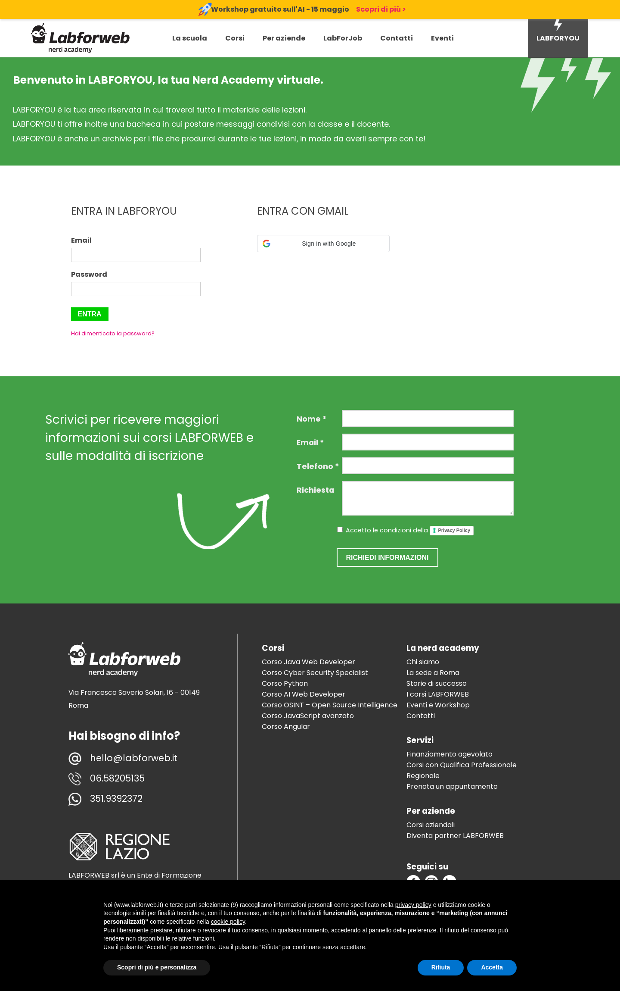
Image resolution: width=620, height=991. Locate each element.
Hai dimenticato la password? (113, 333)
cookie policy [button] (228, 921)
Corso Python (285, 683)
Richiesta (315, 490)
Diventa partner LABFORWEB (455, 836)
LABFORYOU (558, 38)
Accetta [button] (492, 967)
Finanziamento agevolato (449, 754)
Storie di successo (436, 683)
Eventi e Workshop (438, 705)
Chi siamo (422, 662)
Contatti (396, 38)
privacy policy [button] (413, 904)
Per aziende (284, 38)
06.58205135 (117, 778)
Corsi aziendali (430, 825)
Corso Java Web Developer (308, 662)
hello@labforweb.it (133, 758)
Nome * (311, 419)
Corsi (235, 38)
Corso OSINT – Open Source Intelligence (329, 705)
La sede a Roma (432, 673)
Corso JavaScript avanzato (308, 716)
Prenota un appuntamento (452, 786)
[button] (323, 243)
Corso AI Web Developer (303, 694)
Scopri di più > (381, 9)
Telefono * (318, 466)
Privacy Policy (454, 530)
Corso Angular (286, 727)
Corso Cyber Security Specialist (315, 673)
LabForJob (342, 38)
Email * (310, 443)
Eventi (442, 38)
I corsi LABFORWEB (437, 694)
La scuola (189, 38)
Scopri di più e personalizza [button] (156, 967)
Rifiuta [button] (440, 967)
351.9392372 (116, 798)
